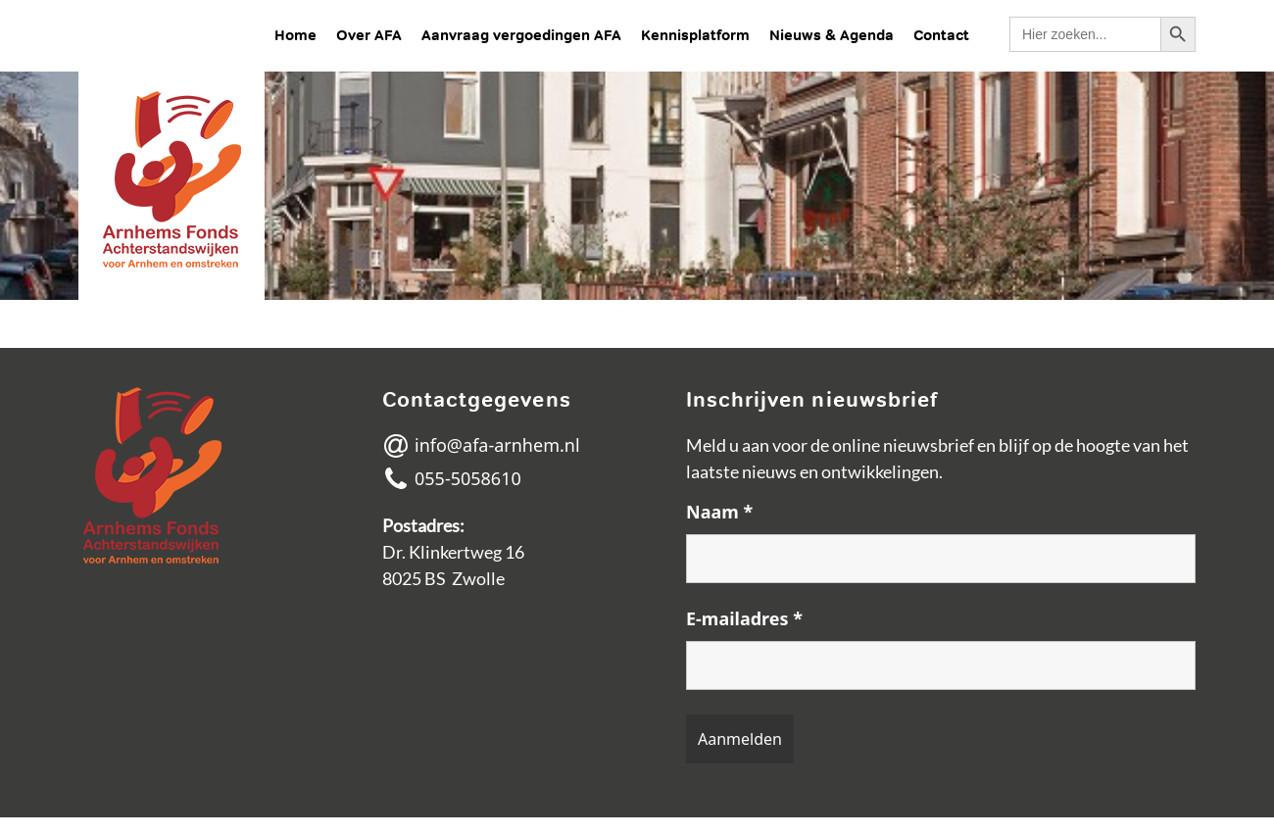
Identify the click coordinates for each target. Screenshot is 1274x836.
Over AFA (369, 34)
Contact (941, 34)
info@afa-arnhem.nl (481, 446)
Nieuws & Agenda (831, 34)
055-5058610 (451, 479)
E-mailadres (744, 618)
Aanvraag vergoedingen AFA (521, 34)
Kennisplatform (695, 34)
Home (295, 34)
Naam (719, 511)
